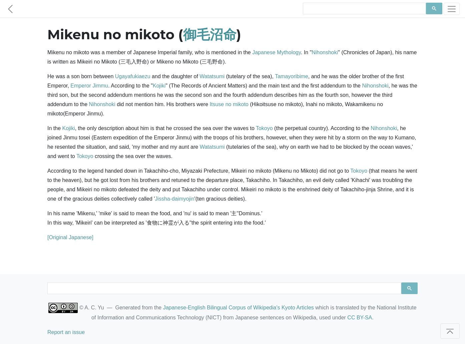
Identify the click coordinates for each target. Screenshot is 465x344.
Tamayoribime (291, 76)
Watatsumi (211, 76)
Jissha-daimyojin (174, 199)
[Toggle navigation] (452, 9)
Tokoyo (264, 128)
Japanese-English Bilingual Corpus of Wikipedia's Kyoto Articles (238, 307)
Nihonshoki (325, 52)
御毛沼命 (210, 34)
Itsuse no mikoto (229, 104)
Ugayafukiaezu (132, 76)
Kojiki (159, 85)
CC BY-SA (359, 317)
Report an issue (66, 332)
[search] (363, 9)
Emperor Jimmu (89, 85)
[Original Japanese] (70, 237)
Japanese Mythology (276, 52)
